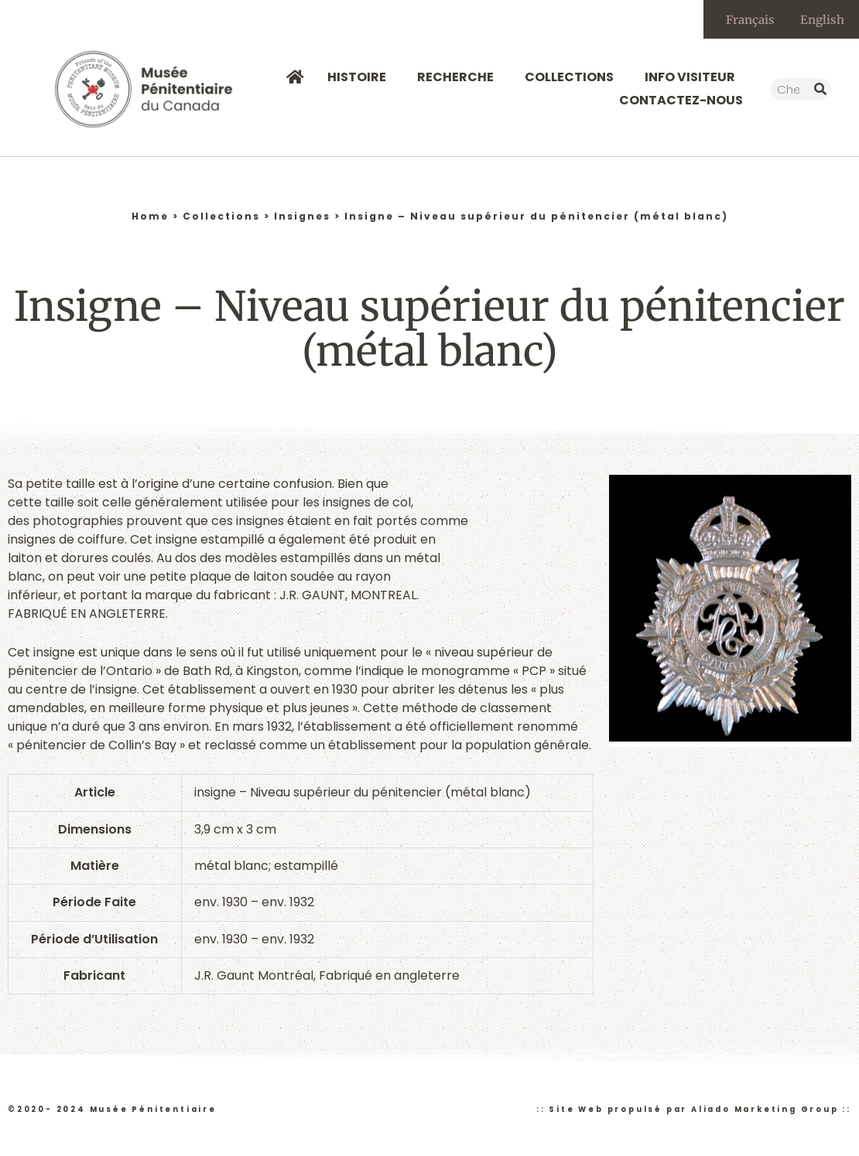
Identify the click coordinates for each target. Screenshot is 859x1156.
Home (150, 216)
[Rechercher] (820, 89)
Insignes (302, 216)
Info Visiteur (694, 77)
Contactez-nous (681, 100)
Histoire (360, 77)
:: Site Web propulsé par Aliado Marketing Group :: (693, 1109)
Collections (573, 77)
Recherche (459, 77)
